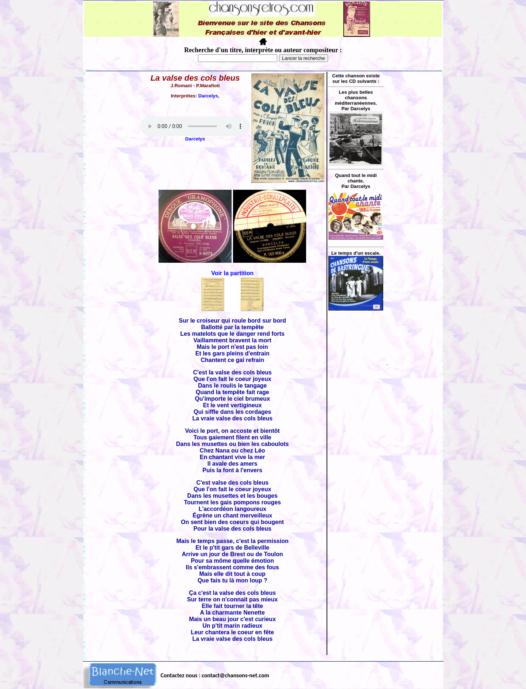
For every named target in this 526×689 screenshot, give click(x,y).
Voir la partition (232, 273)
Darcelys (208, 96)
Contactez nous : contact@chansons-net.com (215, 675)
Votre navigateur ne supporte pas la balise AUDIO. (195, 126)
